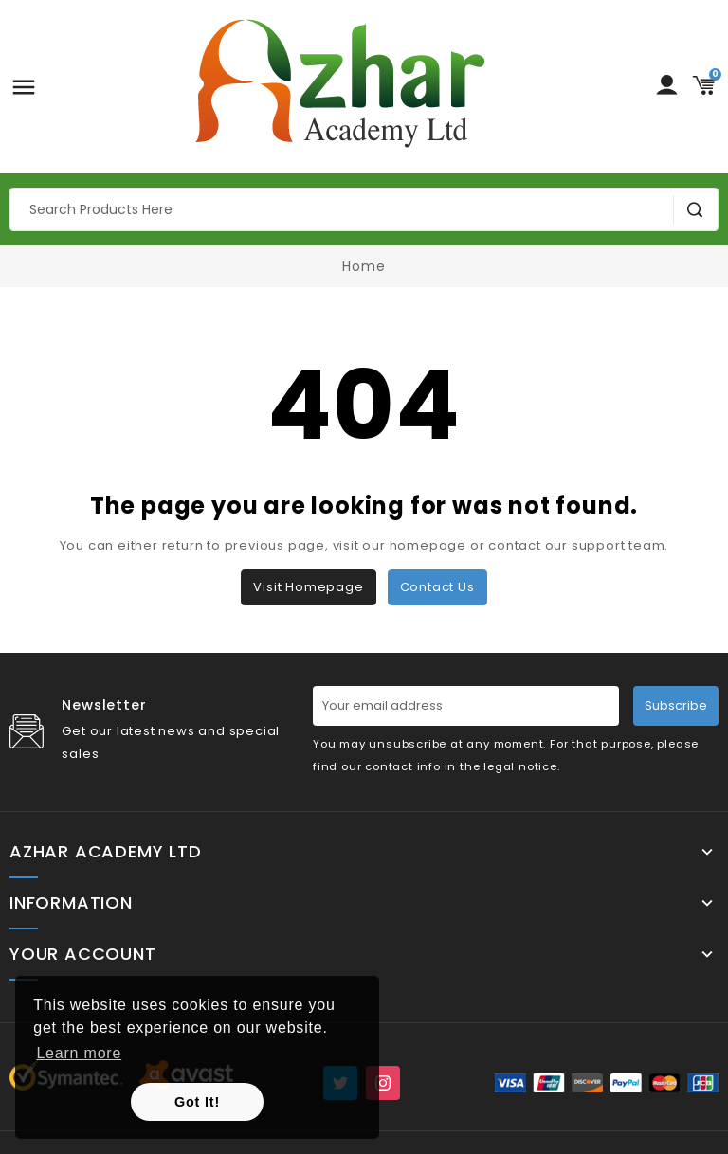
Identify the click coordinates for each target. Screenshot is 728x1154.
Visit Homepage (308, 587)
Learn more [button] (78, 1053)
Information (71, 903)
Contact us (437, 587)
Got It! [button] (197, 1101)
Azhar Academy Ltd (105, 851)
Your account (82, 954)
